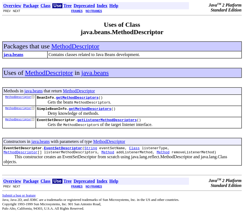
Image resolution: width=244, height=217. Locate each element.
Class (134, 151)
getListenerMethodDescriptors (107, 122)
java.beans (95, 72)
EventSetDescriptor (63, 151)
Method (107, 156)
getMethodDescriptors (77, 98)
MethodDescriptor (75, 46)
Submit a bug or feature (19, 199)
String (90, 151)
